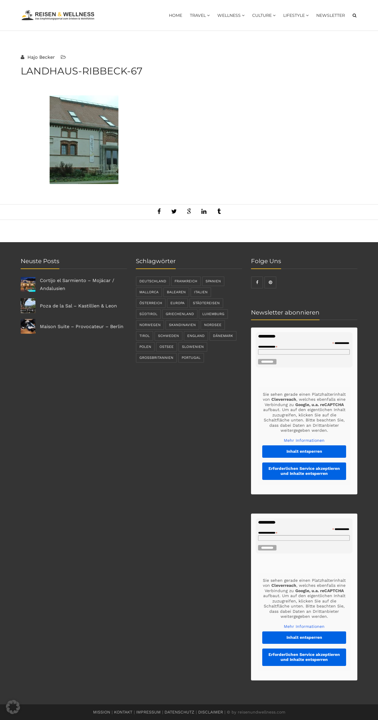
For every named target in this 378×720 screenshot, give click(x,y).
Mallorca (149, 292)
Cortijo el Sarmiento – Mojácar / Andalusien (77, 284)
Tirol (144, 336)
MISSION (101, 712)
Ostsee (166, 347)
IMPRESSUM (148, 712)
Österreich (150, 303)
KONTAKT (123, 712)
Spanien (213, 281)
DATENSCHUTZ (179, 712)
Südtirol (148, 314)
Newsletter (330, 15)
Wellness (231, 15)
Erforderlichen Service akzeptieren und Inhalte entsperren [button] (304, 471)
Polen (145, 347)
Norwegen (150, 325)
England (196, 336)
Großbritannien (156, 358)
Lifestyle (296, 15)
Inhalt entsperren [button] (304, 451)
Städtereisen (206, 303)
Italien (201, 292)
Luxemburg (213, 314)
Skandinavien (182, 325)
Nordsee (212, 325)
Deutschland (152, 281)
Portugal (191, 358)
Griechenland (180, 314)
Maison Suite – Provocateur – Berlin (81, 326)
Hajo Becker (40, 57)
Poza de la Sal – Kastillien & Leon (78, 306)
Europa (177, 303)
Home (175, 15)
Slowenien (193, 347)
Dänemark (223, 336)
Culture (264, 15)
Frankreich (186, 281)
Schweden (168, 336)
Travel (200, 15)
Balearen (176, 292)
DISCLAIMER (210, 712)
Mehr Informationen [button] (304, 440)
